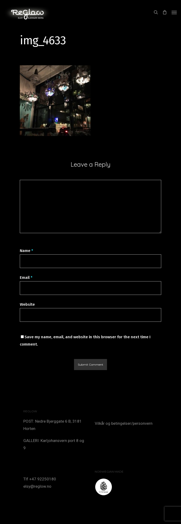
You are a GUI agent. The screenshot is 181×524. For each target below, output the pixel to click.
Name (26, 250)
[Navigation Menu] (174, 12)
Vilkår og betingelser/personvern (123, 423)
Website (27, 304)
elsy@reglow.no (37, 486)
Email (26, 277)
